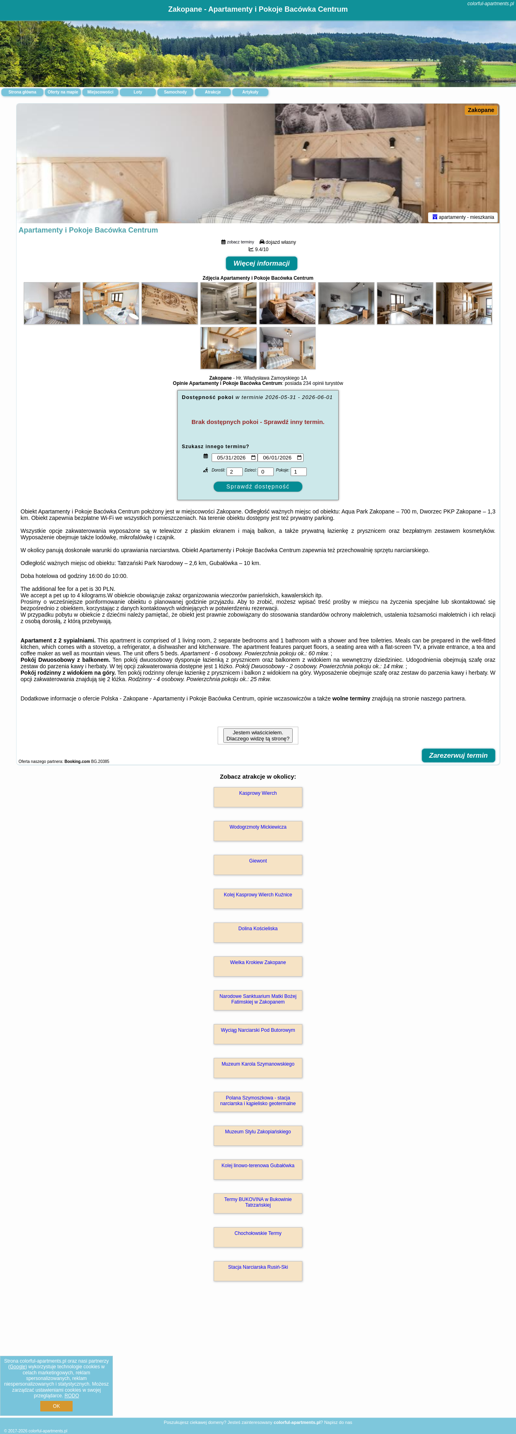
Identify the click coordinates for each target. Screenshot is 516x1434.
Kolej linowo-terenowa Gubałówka (258, 1167)
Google (17, 1367)
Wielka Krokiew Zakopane (258, 963)
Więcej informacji (261, 264)
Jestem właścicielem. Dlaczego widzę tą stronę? (258, 737)
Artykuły (250, 92)
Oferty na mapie (63, 92)
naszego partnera (443, 699)
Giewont (258, 862)
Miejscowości (100, 92)
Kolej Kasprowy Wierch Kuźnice (258, 896)
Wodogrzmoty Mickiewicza (257, 828)
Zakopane (481, 110)
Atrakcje (213, 92)
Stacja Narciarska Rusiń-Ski (258, 1268)
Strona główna (22, 92)
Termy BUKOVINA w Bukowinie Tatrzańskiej (257, 1203)
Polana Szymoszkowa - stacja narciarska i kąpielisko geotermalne (257, 1102)
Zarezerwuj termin (458, 757)
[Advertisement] (258, 1358)
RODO (71, 1396)
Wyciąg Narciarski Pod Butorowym (258, 1031)
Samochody (175, 92)
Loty (137, 92)
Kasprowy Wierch (258, 794)
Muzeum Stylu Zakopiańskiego (258, 1133)
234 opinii (313, 384)
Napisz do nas (338, 1422)
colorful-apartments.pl (491, 3)
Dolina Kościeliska (257, 930)
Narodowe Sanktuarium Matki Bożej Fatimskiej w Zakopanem (258, 1000)
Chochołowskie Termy (258, 1234)
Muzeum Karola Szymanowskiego (258, 1065)
